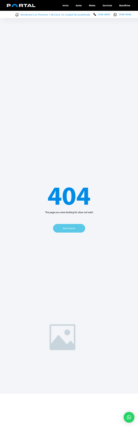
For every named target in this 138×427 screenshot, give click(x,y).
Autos (79, 5)
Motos (92, 5)
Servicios (107, 5)
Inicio (65, 5)
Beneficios (124, 5)
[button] (129, 417)
